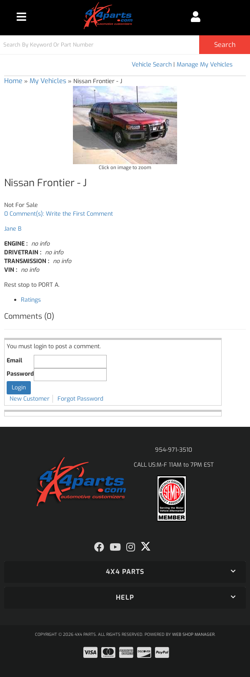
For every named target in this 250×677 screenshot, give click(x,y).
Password (20, 374)
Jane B (12, 229)
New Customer (30, 399)
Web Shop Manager (193, 634)
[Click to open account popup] (195, 16)
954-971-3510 (173, 450)
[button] (125, 44)
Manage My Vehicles (204, 65)
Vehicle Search (152, 65)
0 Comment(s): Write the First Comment (58, 214)
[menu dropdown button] (21, 16)
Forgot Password (80, 399)
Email (14, 360)
